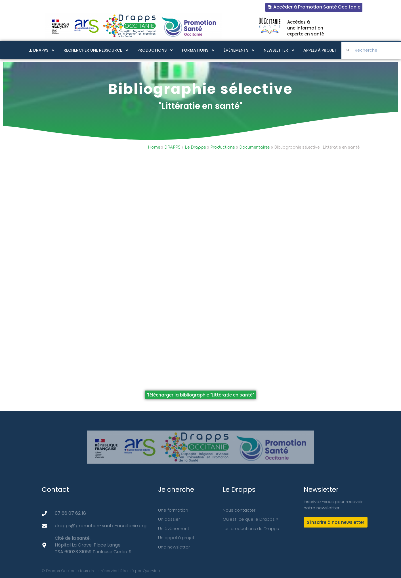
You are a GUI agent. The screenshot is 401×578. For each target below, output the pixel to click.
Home (154, 147)
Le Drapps (41, 50)
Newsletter (279, 50)
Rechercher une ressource (96, 50)
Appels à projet (320, 50)
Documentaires (254, 147)
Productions (155, 50)
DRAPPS (172, 147)
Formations (198, 50)
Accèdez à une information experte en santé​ (305, 28)
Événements (239, 50)
